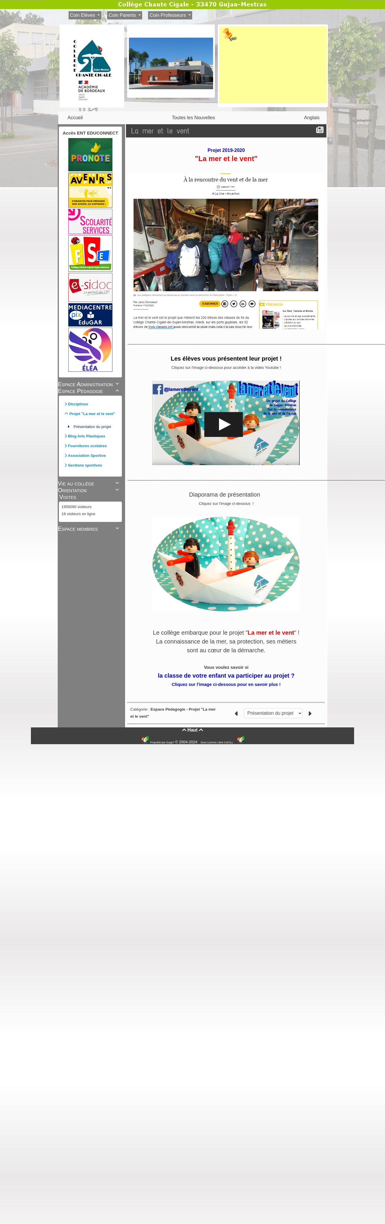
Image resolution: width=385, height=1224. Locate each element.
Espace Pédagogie (89, 391)
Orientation (89, 490)
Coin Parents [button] (123, 15)
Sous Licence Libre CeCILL (217, 742)
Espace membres (89, 528)
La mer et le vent (161, 130)
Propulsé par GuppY (162, 742)
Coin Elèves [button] (83, 15)
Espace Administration (89, 384)
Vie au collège (89, 483)
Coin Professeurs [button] (168, 15)
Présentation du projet (92, 426)
